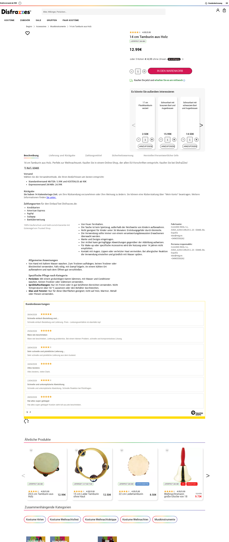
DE (227, 3)
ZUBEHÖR (25, 20)
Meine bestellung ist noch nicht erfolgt (174, 476)
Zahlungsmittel (93, 159)
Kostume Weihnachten (135, 395)
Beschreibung (31, 159)
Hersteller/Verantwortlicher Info (161, 159)
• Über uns (30, 476)
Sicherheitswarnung (122, 159)
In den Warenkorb (170, 71)
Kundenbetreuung (213, 3)
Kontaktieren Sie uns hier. (101, 479)
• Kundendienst (33, 487)
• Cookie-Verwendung (37, 491)
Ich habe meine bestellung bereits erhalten (176, 483)
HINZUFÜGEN (145, 150)
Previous (132, 126)
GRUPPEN (52, 20)
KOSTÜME (9, 20)
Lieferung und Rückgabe (62, 159)
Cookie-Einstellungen (38, 495)
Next (200, 126)
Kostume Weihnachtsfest (64, 395)
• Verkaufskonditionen (37, 479)
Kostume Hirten (35, 395)
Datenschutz (62, 483)
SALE (38, 20)
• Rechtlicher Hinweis (37, 483)
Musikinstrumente (165, 395)
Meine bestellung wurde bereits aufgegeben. (177, 479)
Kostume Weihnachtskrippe (100, 395)
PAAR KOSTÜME (71, 20)
